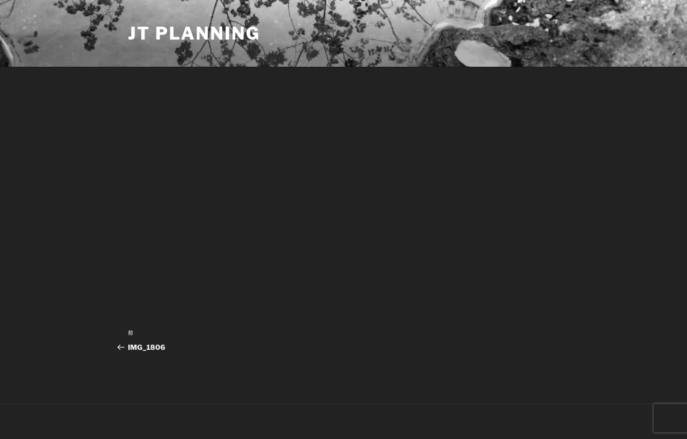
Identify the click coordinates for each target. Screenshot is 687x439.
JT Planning (194, 33)
